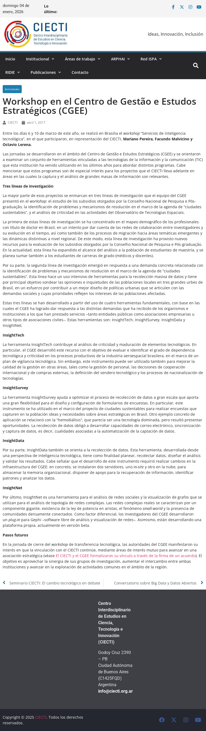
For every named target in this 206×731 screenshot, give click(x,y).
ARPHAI (120, 59)
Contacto (80, 72)
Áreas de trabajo (82, 59)
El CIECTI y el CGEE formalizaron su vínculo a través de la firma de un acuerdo (126, 555)
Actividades (12, 89)
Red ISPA (151, 59)
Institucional (40, 59)
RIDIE (12, 72)
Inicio (10, 58)
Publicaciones (46, 72)
